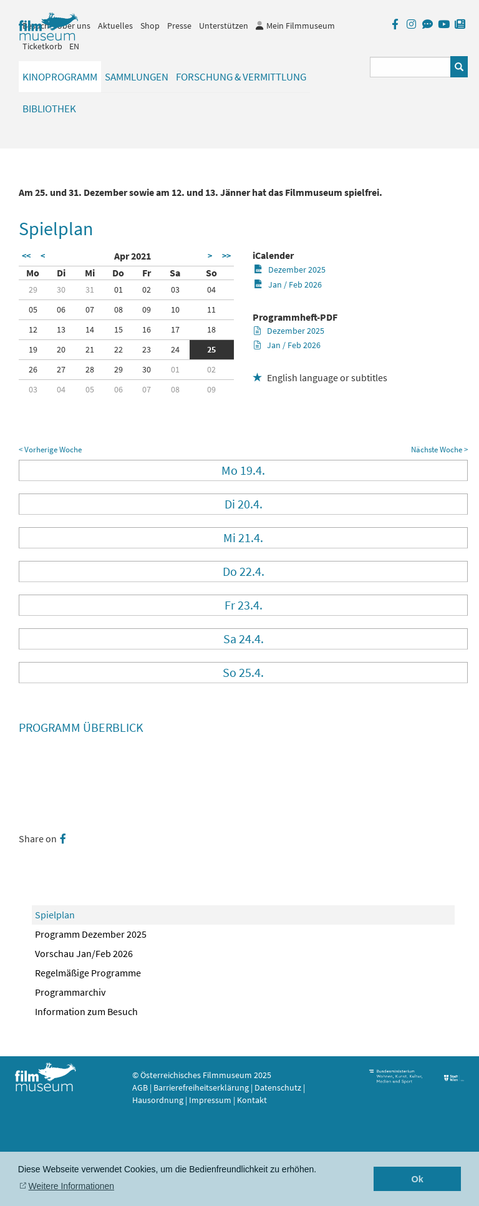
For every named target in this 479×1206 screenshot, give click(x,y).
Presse (179, 25)
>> (226, 255)
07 (89, 309)
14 (89, 329)
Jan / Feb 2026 (288, 284)
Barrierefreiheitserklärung (201, 1087)
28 (89, 369)
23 (146, 349)
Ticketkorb (42, 46)
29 (33, 289)
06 (61, 309)
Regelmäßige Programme (88, 972)
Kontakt (252, 1100)
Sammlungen (136, 77)
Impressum (210, 1100)
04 (211, 289)
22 (118, 349)
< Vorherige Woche (50, 449)
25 (211, 349)
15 (118, 329)
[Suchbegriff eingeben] (411, 67)
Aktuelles (115, 25)
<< (26, 255)
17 (175, 329)
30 (61, 289)
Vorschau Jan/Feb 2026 (84, 953)
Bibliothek (49, 108)
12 (33, 329)
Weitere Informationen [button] (71, 1186)
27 (61, 369)
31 (89, 289)
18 (211, 329)
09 (146, 309)
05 (33, 309)
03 (175, 289)
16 (146, 329)
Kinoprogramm (59, 77)
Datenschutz (278, 1087)
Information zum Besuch (86, 1011)
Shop (150, 25)
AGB (140, 1087)
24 (175, 349)
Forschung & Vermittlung (241, 77)
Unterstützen (223, 25)
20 (61, 349)
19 (33, 349)
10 (175, 309)
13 (61, 329)
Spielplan (55, 914)
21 (89, 349)
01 (118, 289)
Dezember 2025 (290, 269)
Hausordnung (158, 1100)
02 (146, 289)
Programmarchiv (70, 992)
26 (33, 369)
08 (118, 309)
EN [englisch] (74, 46)
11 (211, 309)
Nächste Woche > (439, 449)
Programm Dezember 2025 (91, 934)
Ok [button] (417, 1179)
